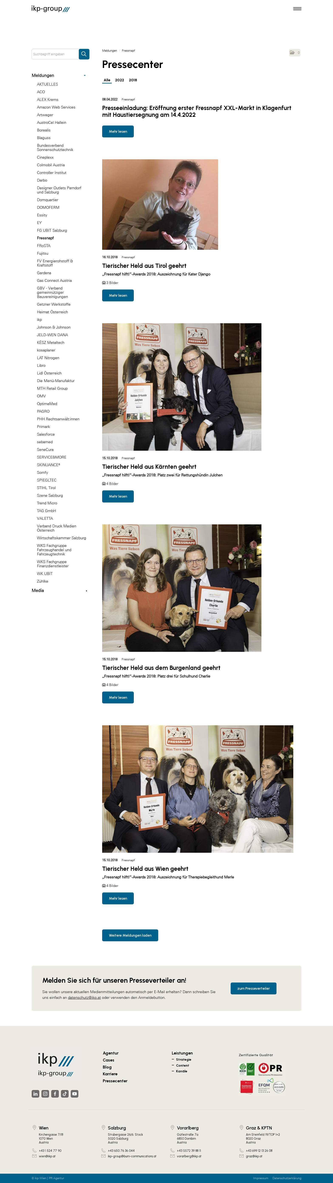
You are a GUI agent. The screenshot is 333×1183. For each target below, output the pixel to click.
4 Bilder (112, 484)
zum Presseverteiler (253, 988)
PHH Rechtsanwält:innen (58, 419)
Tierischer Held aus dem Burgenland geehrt (161, 667)
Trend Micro (47, 503)
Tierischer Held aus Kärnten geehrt (149, 466)
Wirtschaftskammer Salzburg (61, 538)
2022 (119, 80)
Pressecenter (115, 1080)
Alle (107, 80)
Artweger (45, 115)
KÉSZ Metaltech (50, 342)
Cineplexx (45, 157)
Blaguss (44, 138)
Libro (41, 365)
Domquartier (47, 200)
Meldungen (59, 75)
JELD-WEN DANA (52, 335)
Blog (107, 1067)
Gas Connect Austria (54, 280)
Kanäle (181, 1071)
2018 (133, 80)
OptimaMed (47, 403)
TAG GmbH (46, 510)
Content (182, 1065)
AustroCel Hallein (51, 122)
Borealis (44, 130)
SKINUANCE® (48, 465)
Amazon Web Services (56, 107)
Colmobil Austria (51, 165)
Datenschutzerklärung (286, 1178)
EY (39, 222)
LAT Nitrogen (48, 358)
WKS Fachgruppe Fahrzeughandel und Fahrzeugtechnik (54, 549)
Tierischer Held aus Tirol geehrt (144, 265)
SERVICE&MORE (51, 457)
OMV (41, 396)
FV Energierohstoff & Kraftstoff (55, 263)
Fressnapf (45, 238)
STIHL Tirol (46, 488)
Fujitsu (42, 253)
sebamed (45, 442)
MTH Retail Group (52, 388)
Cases (108, 1060)
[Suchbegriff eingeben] (60, 54)
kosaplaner (46, 350)
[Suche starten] (84, 52)
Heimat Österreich (52, 312)
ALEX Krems (47, 99)
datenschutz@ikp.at (84, 997)
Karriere (110, 1073)
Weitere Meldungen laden (130, 935)
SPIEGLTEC (46, 480)
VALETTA (45, 518)
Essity (42, 215)
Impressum (260, 1178)
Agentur (111, 1053)
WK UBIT (45, 573)
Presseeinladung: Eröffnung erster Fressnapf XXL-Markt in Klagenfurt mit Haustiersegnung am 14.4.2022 (196, 111)
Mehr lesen (118, 131)
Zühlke (42, 581)
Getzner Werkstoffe (54, 304)
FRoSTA (43, 245)
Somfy (42, 472)
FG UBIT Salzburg (52, 230)
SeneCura (45, 449)
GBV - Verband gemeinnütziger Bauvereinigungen (52, 292)
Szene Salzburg (50, 495)
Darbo (42, 180)
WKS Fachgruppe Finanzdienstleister (53, 563)
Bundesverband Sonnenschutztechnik (55, 147)
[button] (295, 52)
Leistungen (182, 1053)
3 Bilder (112, 283)
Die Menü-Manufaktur (56, 380)
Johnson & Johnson (54, 327)
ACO (41, 92)
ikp (39, 319)
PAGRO (43, 411)
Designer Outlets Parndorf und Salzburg (59, 190)
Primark (43, 426)
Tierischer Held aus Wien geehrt (145, 868)
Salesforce (46, 434)
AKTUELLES (47, 84)
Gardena (44, 273)
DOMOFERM (48, 207)
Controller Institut (51, 172)
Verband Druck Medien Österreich (56, 528)
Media (59, 590)
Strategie (183, 1059)
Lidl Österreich (49, 373)
